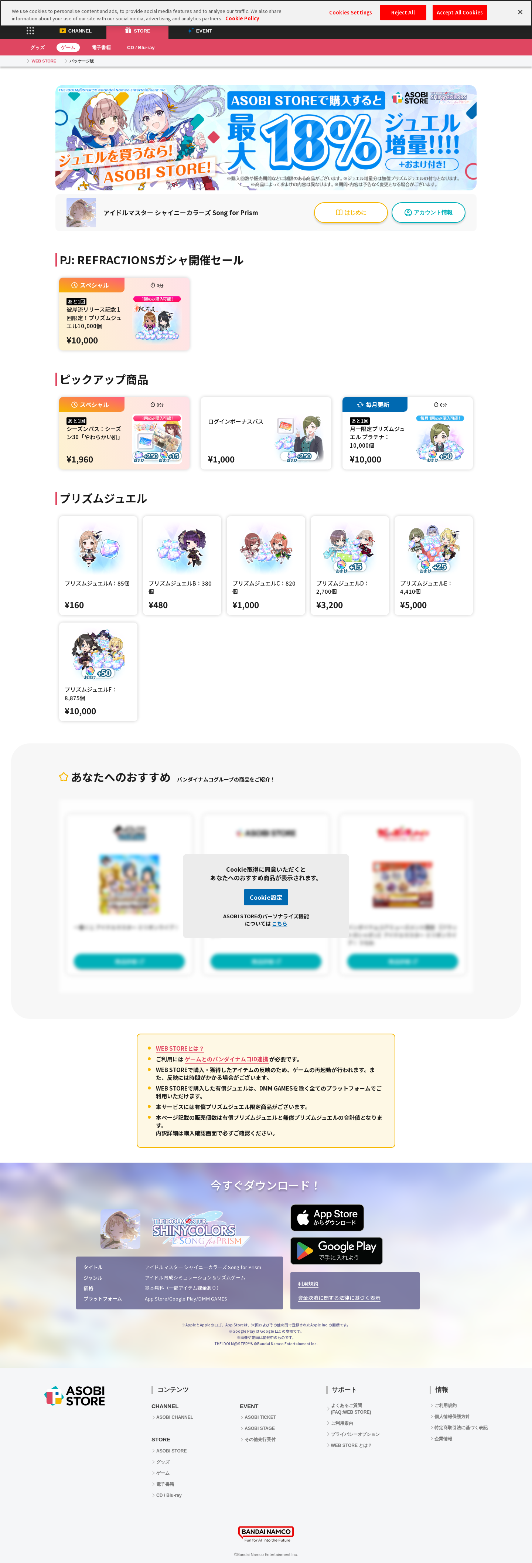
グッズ (37, 47)
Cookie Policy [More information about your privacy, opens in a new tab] (242, 14)
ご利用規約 (445, 1405)
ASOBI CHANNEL (174, 1417)
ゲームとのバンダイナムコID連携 (227, 1059)
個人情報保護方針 (452, 1416)
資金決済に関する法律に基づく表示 (339, 1297)
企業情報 (443, 1438)
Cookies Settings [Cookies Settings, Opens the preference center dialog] (350, 8)
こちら (279, 923)
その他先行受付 (260, 1439)
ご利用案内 (342, 1423)
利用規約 (308, 1283)
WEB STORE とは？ (351, 1445)
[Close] (520, 8)
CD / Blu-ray (140, 47)
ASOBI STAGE (260, 1428)
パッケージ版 (81, 61)
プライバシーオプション (355, 1434)
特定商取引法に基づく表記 (461, 1427)
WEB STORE (44, 61)
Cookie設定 (266, 897)
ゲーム (68, 47)
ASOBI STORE (171, 1451)
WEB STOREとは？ (180, 1048)
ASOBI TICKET (260, 1417)
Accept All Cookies (460, 8)
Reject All (403, 8)
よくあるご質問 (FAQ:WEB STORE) (351, 1409)
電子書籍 (101, 47)
